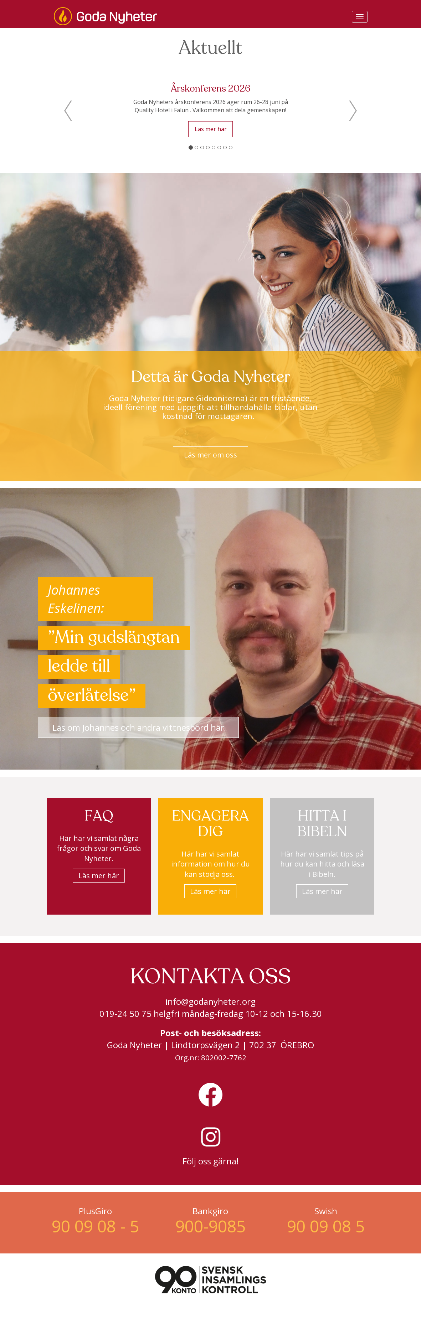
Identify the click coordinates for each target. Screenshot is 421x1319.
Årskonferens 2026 (210, 89)
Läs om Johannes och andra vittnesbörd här (138, 727)
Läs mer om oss (210, 455)
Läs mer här (211, 129)
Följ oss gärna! (211, 1161)
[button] (68, 110)
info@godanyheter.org (210, 1001)
